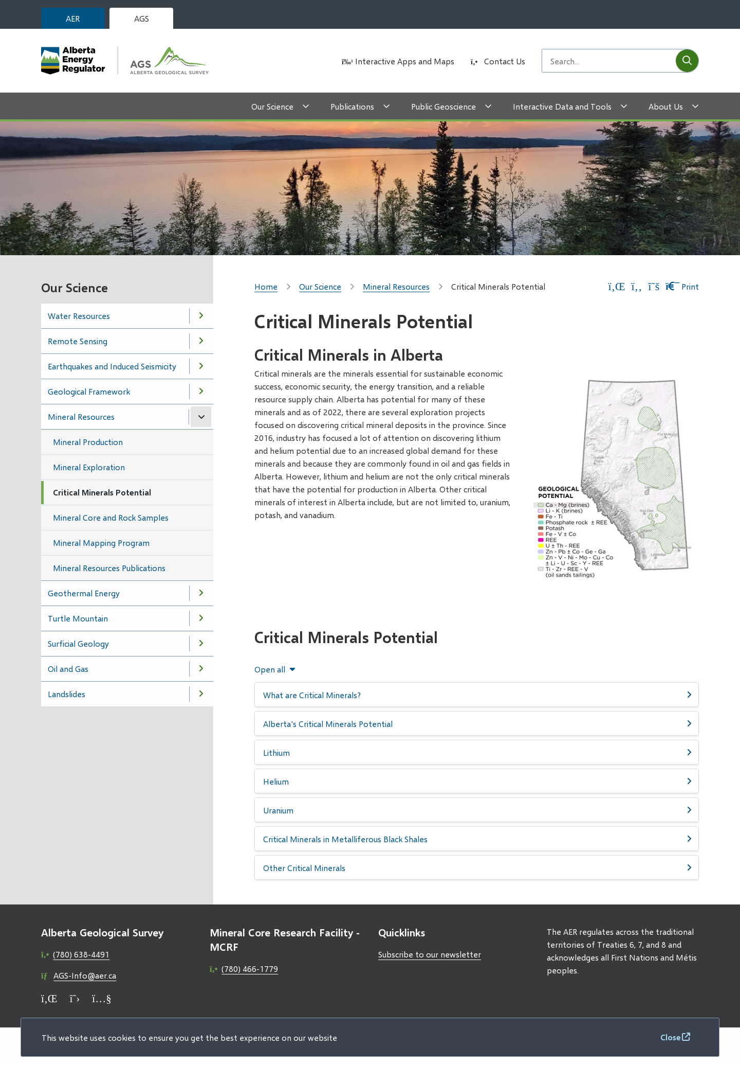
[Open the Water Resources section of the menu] (201, 316)
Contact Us (504, 61)
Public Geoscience (443, 106)
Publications (352, 106)
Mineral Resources (81, 416)
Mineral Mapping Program (101, 542)
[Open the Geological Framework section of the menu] (201, 391)
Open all (269, 669)
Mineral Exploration (89, 467)
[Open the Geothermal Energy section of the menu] (201, 593)
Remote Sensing (77, 341)
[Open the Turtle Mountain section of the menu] (201, 618)
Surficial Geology (78, 643)
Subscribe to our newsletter (429, 954)
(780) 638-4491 (81, 954)
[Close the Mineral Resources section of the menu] (201, 416)
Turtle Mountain (78, 618)
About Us (666, 106)
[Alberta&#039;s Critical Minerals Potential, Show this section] (476, 723)
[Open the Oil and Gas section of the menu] (201, 669)
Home (266, 286)
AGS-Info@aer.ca (84, 975)
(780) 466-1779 (249, 968)
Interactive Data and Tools (562, 106)
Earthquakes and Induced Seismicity (112, 366)
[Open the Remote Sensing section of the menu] (201, 341)
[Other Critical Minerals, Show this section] (476, 867)
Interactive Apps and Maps (404, 61)
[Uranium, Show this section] (476, 809)
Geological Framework (89, 391)
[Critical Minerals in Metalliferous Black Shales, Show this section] (476, 838)
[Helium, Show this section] (476, 781)
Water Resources (79, 316)
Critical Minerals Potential (102, 492)
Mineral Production (88, 442)
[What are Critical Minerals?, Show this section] (476, 694)
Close (670, 1037)
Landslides (66, 694)
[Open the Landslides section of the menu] (201, 694)
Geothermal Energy (84, 593)
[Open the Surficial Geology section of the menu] (201, 643)
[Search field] (609, 60)
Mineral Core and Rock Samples (111, 517)
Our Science (272, 106)
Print (682, 286)
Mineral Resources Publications (109, 568)
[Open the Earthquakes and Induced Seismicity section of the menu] (201, 366)
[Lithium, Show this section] (476, 752)
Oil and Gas (68, 668)
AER (73, 18)
